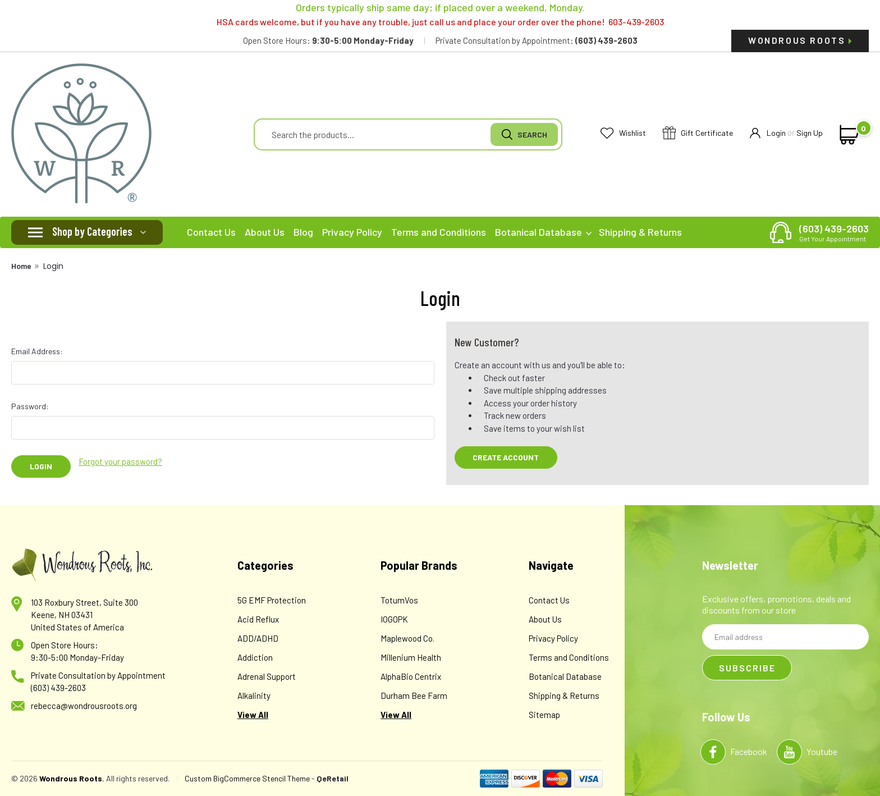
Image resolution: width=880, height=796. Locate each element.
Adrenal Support (266, 676)
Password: (30, 406)
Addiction (255, 657)
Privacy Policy (352, 232)
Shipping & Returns (640, 232)
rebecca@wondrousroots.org (84, 706)
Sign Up (809, 133)
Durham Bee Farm (414, 695)
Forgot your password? (120, 461)
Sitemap (544, 715)
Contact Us (211, 232)
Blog (303, 232)
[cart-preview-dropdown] (847, 135)
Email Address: (37, 351)
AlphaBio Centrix (411, 676)
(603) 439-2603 (834, 232)
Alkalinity (254, 695)
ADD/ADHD (257, 638)
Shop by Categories (92, 231)
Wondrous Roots (800, 40)
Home (21, 266)
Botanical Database (543, 232)
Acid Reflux (258, 619)
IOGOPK (394, 619)
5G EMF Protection (271, 600)
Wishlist (623, 133)
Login (768, 133)
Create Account (506, 457)
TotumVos (399, 600)
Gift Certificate (698, 133)
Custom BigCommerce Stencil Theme (247, 778)
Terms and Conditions (438, 232)
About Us (265, 232)
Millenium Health (411, 657)
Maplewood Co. (407, 638)
